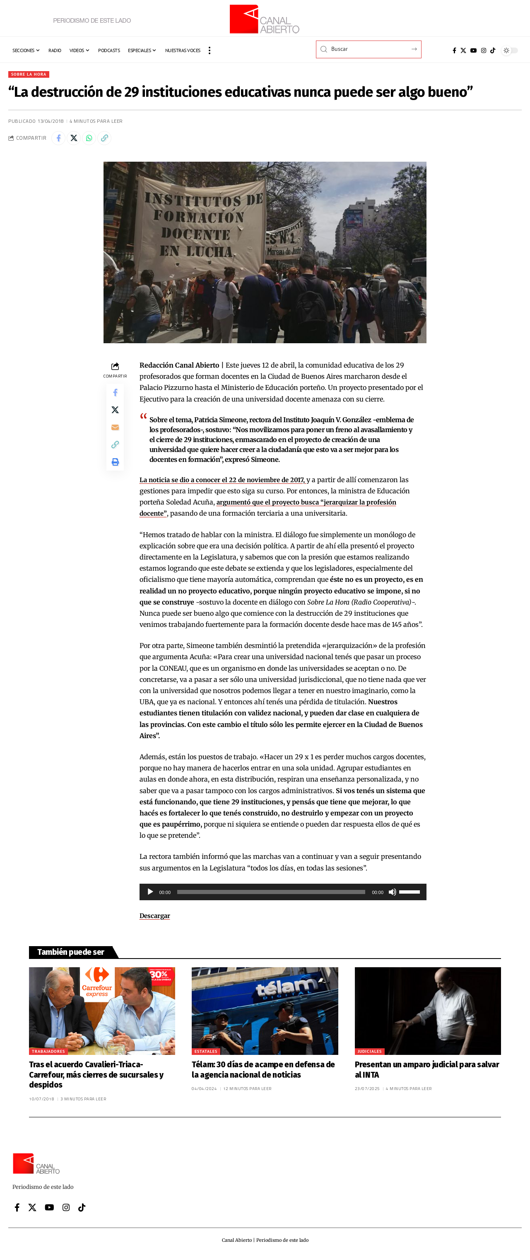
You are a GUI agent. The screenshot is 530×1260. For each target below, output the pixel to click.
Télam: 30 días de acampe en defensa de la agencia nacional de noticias (263, 1073)
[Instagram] (483, 50)
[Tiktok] (492, 50)
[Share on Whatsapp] (95, 140)
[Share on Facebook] (59, 140)
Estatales (206, 1054)
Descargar (156, 919)
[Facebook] (454, 50)
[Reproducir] (150, 895)
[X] (463, 50)
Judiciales (370, 1054)
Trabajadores (48, 1054)
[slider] (271, 895)
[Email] (115, 437)
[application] (283, 895)
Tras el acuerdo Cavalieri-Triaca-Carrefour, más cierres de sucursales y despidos (96, 1078)
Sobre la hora (31, 75)
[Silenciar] (392, 895)
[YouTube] (473, 50)
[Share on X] (77, 140)
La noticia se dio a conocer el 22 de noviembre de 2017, (228, 483)
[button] (209, 50)
